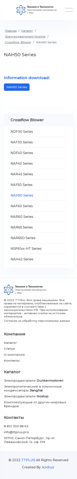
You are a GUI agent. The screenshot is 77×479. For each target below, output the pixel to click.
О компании (14, 354)
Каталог (27, 31)
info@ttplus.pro (16, 432)
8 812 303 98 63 (16, 426)
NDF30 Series (21, 132)
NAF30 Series (21, 142)
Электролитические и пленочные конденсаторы (33, 388)
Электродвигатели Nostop (25, 36)
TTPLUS (28, 460)
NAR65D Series (23, 238)
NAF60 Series (21, 206)
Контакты (12, 360)
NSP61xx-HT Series (26, 249)
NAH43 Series (21, 259)
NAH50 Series (46, 42)
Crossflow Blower (18, 42)
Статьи (9, 349)
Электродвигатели (33, 380)
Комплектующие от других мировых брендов (35, 404)
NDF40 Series (21, 153)
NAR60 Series (21, 217)
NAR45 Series (21, 174)
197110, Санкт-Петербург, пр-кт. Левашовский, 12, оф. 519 (29, 440)
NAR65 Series (21, 227)
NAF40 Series (21, 163)
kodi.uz (48, 467)
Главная (11, 31)
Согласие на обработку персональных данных (37, 320)
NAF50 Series (21, 185)
